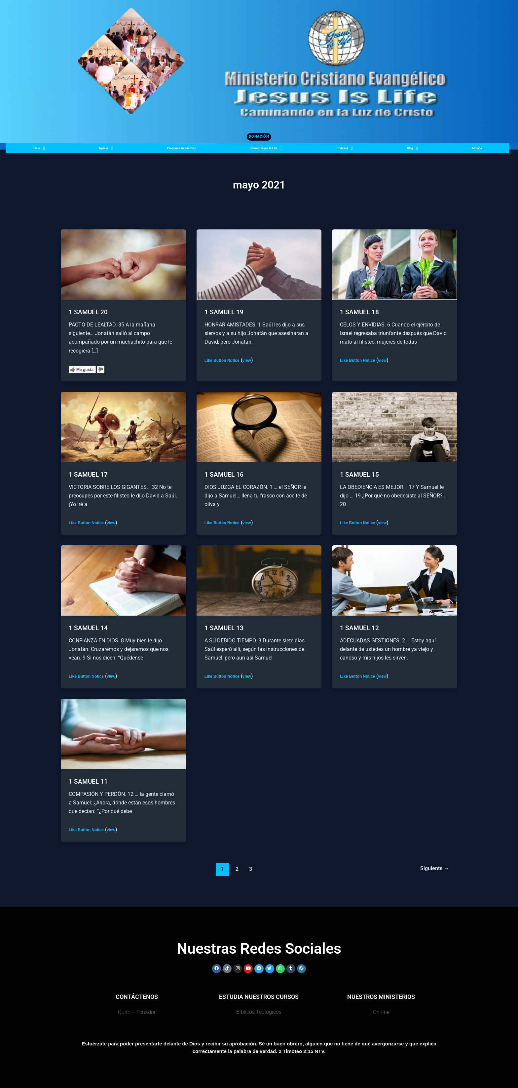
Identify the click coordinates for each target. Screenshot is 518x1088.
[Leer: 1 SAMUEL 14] (123, 580)
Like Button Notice (222, 360)
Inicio (36, 151)
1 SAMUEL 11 (89, 782)
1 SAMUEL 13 (224, 628)
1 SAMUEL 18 (360, 313)
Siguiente (434, 869)
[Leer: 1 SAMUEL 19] (259, 265)
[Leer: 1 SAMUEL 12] (394, 580)
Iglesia (99, 151)
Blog (419, 151)
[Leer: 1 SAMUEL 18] (394, 265)
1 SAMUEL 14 (89, 628)
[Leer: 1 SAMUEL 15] (394, 427)
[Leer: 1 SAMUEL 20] (123, 265)
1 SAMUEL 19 (224, 313)
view (246, 360)
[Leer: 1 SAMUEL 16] (259, 427)
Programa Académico (178, 151)
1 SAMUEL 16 (224, 475)
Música (478, 151)
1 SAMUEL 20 (89, 313)
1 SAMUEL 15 (360, 475)
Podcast (356, 151)
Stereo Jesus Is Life (274, 151)
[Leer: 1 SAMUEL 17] (123, 427)
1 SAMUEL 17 (89, 475)
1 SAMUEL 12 (360, 628)
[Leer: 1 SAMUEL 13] (259, 580)
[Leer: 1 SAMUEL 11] (123, 734)
